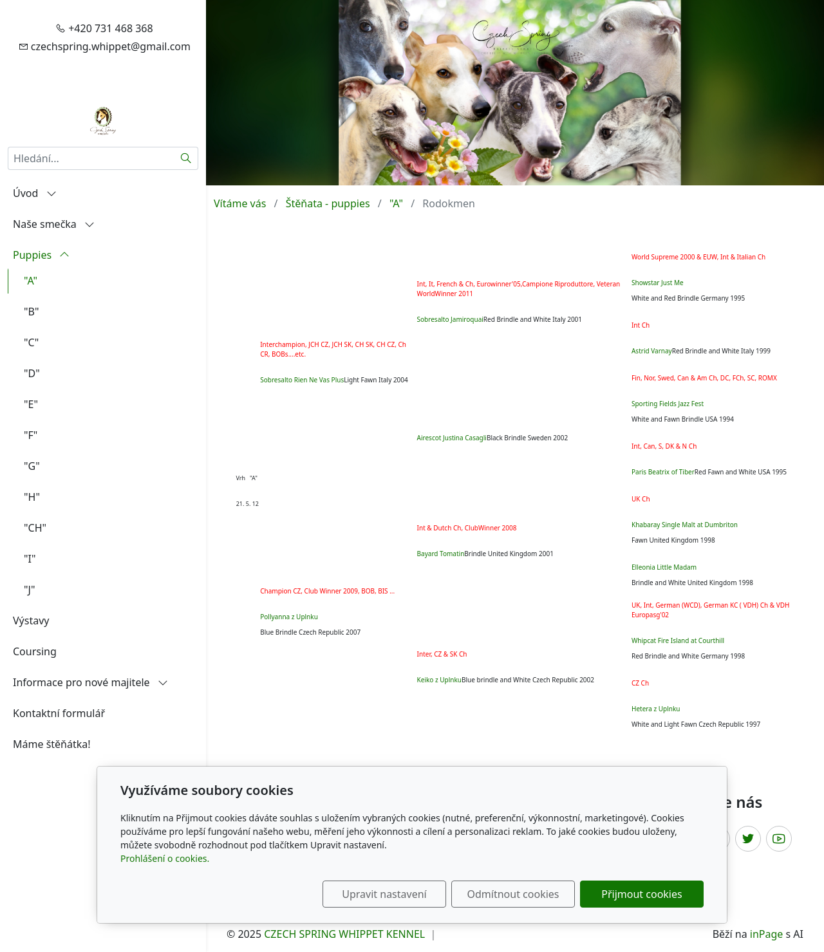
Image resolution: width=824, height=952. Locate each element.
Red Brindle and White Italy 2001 (532, 319)
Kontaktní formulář (59, 713)
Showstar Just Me (658, 282)
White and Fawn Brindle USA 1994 (683, 419)
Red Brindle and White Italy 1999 (721, 350)
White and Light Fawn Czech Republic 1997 (696, 724)
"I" (29, 559)
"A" (30, 281)
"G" (32, 466)
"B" (31, 311)
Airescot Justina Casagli (452, 437)
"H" (32, 497)
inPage (766, 934)
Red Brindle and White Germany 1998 (688, 655)
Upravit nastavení (384, 894)
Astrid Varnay (652, 350)
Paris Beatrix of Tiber (663, 471)
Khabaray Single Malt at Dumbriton (685, 524)
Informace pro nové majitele (90, 682)
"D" (32, 373)
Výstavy (31, 620)
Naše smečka (54, 224)
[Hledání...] (91, 158)
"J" (29, 590)
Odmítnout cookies (513, 894)
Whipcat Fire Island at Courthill (678, 640)
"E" (31, 404)
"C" (31, 342)
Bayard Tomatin (441, 553)
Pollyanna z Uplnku (289, 616)
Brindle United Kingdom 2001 (509, 553)
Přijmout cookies (641, 894)
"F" (30, 435)
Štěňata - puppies (328, 203)
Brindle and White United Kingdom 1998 (692, 582)
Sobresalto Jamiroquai (450, 319)
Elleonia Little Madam (664, 567)
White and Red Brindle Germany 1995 (688, 298)
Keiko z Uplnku (439, 679)
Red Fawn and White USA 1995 (741, 471)
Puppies (41, 255)
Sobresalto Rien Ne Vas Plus (302, 379)
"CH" (35, 528)
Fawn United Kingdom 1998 (673, 540)
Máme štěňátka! (52, 744)
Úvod (35, 193)
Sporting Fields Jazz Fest (668, 403)
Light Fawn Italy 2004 (376, 379)
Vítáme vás (240, 203)
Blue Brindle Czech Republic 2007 (310, 632)
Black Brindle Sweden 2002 (527, 437)
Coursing (35, 651)
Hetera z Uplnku (656, 708)
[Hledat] (186, 158)
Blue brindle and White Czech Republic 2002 (528, 679)
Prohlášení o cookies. (164, 858)
